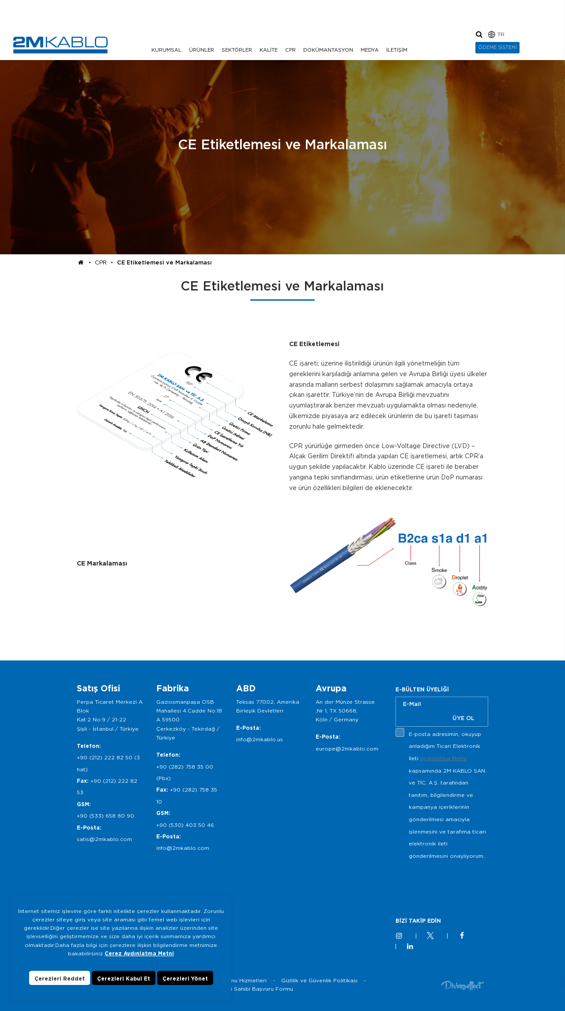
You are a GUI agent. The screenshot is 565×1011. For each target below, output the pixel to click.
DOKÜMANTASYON (328, 50)
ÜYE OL (463, 718)
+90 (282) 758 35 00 (184, 766)
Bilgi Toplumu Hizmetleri (234, 980)
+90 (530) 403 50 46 (185, 825)
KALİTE (269, 50)
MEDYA (370, 50)
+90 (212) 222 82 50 (104, 757)
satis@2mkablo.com (104, 839)
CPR (290, 50)
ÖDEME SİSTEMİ (497, 47)
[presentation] (463, 882)
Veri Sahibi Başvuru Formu (257, 988)
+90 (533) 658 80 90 (105, 815)
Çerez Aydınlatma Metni (139, 953)
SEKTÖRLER (237, 50)
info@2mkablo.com (182, 848)
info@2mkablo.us (259, 739)
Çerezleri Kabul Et (123, 978)
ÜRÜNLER (201, 50)
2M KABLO (60, 45)
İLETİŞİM (396, 50)
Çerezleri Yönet (185, 978)
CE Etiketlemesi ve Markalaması (164, 262)
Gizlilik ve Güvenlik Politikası (319, 980)
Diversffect (462, 985)
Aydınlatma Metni (443, 758)
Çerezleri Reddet (59, 978)
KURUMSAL (166, 50)
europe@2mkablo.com (347, 748)
